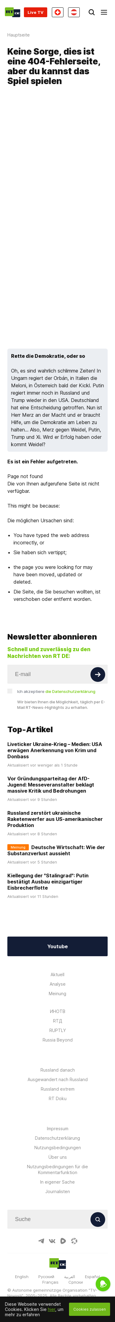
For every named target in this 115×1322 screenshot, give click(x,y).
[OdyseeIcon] (74, 1241)
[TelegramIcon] (41, 1241)
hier (51, 1309)
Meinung (57, 993)
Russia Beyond (58, 1039)
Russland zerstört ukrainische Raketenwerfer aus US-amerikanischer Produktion (55, 819)
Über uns (57, 1157)
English (22, 1276)
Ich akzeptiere (56, 691)
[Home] (12, 12)
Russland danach (57, 1070)
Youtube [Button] (57, 946)
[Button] (97, 674)
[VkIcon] (52, 1241)
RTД (57, 1020)
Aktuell (57, 974)
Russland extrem (58, 1089)
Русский (46, 1276)
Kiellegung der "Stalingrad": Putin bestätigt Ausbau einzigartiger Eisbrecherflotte (48, 881)
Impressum (57, 1128)
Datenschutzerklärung (57, 1138)
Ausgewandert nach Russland (58, 1079)
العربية (69, 1276)
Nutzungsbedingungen (57, 1147)
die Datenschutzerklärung (70, 691)
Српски (75, 1282)
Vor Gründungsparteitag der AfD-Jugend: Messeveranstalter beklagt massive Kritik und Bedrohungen (50, 784)
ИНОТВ (57, 1011)
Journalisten (57, 1191)
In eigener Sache (57, 1182)
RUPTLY (57, 1030)
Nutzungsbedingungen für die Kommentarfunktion (57, 1169)
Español (92, 1276)
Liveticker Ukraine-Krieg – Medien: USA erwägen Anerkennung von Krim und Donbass (54, 750)
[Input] (57, 674)
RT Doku (58, 1098)
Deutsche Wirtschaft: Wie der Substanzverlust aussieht (56, 850)
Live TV (36, 12)
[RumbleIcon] (63, 1241)
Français (50, 1282)
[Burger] (104, 12)
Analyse (58, 984)
